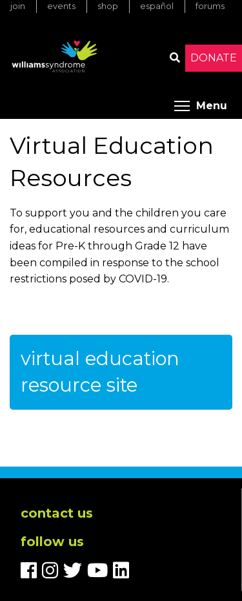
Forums (210, 6)
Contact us (57, 513)
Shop (107, 6)
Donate (213, 58)
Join (17, 6)
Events (61, 6)
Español (157, 6)
